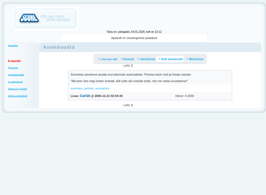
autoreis (89, 88)
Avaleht (13, 45)
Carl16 (85, 96)
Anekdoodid (16, 75)
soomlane (76, 88)
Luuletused (15, 82)
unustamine (102, 88)
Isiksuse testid (17, 89)
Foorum (13, 68)
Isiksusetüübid (17, 96)
